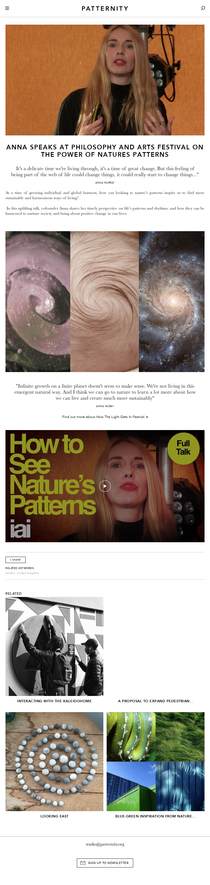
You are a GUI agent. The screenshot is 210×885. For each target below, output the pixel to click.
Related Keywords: (20, 568)
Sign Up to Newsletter (108, 863)
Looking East (54, 816)
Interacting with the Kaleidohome (54, 701)
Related (13, 593)
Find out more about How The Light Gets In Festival (105, 417)
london (10, 573)
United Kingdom (28, 573)
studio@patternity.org (105, 844)
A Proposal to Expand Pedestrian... (155, 701)
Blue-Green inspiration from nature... (155, 816)
